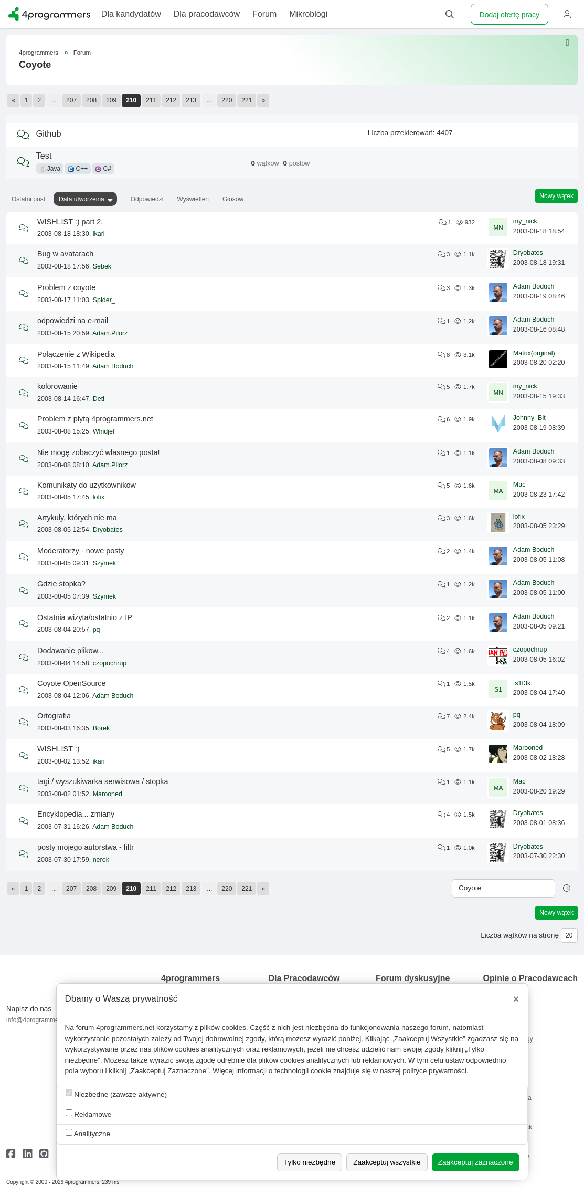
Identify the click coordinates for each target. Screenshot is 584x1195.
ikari (99, 234)
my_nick (525, 221)
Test (44, 155)
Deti (98, 399)
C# (103, 168)
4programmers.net (125, 1028)
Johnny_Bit (529, 417)
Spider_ (104, 300)
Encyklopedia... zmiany (75, 814)
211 (151, 100)
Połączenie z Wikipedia (76, 354)
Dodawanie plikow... (70, 650)
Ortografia (54, 716)
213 (191, 100)
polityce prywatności (434, 1071)
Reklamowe (89, 1113)
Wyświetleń (193, 199)
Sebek (102, 266)
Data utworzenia (81, 199)
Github (48, 133)
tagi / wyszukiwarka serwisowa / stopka (102, 781)
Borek (101, 728)
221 (246, 100)
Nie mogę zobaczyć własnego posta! (98, 452)
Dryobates (528, 252)
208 (91, 100)
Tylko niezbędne (309, 1162)
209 (111, 100)
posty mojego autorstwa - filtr (85, 847)
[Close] (516, 999)
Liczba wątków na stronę (520, 935)
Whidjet (104, 431)
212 (171, 100)
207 (71, 100)
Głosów (232, 199)
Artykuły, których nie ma (77, 517)
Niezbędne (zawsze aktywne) (116, 1093)
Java (50, 168)
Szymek (104, 563)
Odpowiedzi (147, 199)
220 (226, 100)
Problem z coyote (66, 287)
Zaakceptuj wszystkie (386, 1162)
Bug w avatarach (65, 254)
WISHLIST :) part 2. (70, 222)
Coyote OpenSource (71, 683)
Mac (519, 484)
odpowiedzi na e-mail (72, 320)
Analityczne (88, 1133)
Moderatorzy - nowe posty (80, 551)
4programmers (38, 52)
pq (96, 629)
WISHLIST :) (58, 749)
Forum (82, 52)
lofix (98, 497)
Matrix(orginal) (534, 353)
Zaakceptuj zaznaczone (475, 1162)
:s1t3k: (523, 683)
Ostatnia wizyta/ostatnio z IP (84, 617)
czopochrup (110, 663)
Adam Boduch (534, 286)
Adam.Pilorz (110, 333)
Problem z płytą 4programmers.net (95, 419)
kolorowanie (57, 386)
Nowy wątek (556, 196)
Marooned (528, 747)
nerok (101, 859)
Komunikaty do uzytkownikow (86, 485)
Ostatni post (28, 199)
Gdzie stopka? (61, 584)
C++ (78, 168)
